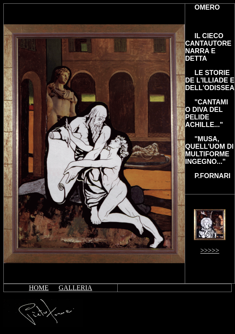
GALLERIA (75, 287)
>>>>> (209, 250)
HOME (39, 287)
